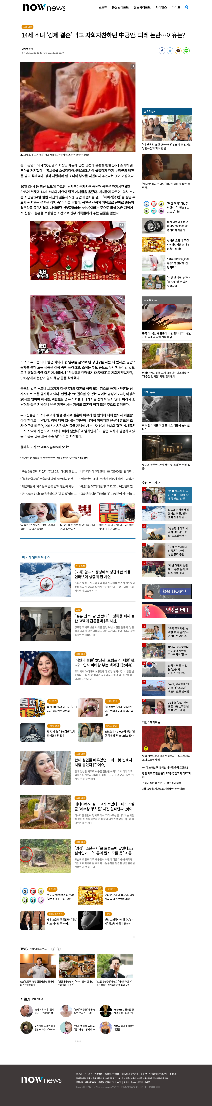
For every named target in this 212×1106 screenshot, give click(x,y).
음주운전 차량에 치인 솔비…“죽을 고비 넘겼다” (37, 983)
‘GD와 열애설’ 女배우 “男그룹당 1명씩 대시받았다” (84, 1029)
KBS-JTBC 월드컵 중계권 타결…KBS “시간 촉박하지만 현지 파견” (124, 1013)
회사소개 (88, 1073)
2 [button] (78, 1041)
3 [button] (80, 1041)
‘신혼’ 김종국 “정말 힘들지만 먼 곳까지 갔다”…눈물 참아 (75, 983)
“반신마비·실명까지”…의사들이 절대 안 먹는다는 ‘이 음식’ (114, 983)
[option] (37, 971)
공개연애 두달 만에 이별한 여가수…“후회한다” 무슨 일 (44, 1029)
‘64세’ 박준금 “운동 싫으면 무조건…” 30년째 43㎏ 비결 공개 (85, 1013)
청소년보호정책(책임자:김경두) (134, 1073)
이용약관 (98, 1073)
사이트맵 (172, 1073)
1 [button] (75, 1041)
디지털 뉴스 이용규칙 (158, 1073)
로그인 (79, 1073)
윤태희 (25, 49)
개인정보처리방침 (111, 1073)
